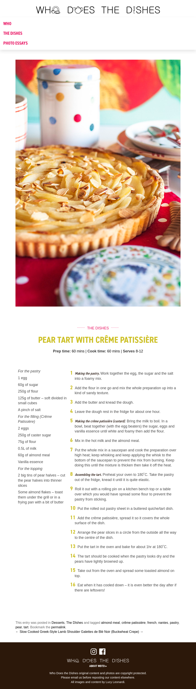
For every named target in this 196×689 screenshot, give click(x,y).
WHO (7, 24)
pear (18, 627)
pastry (174, 622)
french (151, 622)
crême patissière (133, 622)
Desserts (58, 622)
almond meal (110, 622)
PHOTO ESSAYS (15, 43)
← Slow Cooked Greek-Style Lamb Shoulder (47, 631)
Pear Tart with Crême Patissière (98, 339)
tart (26, 627)
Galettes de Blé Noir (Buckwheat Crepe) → (112, 631)
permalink (58, 627)
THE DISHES (12, 33)
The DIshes (74, 622)
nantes (163, 622)
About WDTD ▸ (98, 666)
